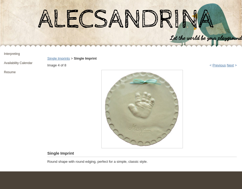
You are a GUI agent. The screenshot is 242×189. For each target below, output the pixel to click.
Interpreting (12, 54)
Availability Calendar (18, 63)
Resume (10, 72)
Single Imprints (58, 58)
